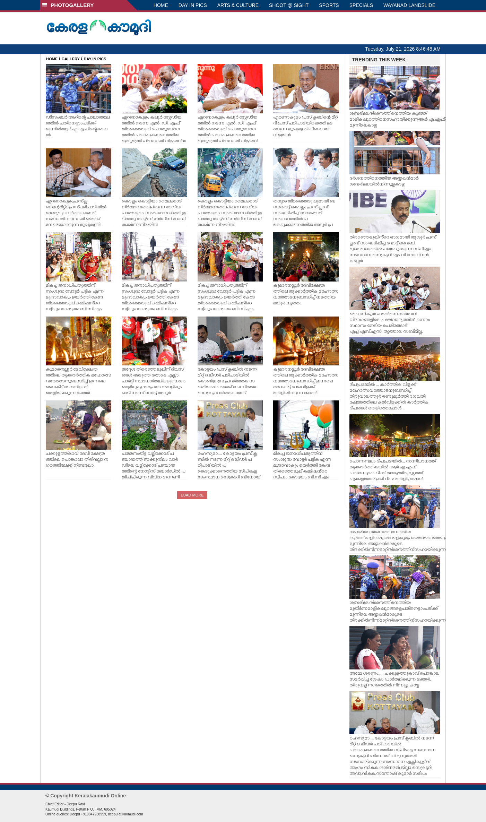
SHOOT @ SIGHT (289, 5)
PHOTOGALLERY (68, 5)
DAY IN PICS (193, 5)
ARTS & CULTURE (238, 5)
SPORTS (329, 5)
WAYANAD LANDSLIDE (409, 5)
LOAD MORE (192, 495)
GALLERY (71, 59)
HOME (161, 5)
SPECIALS (361, 5)
